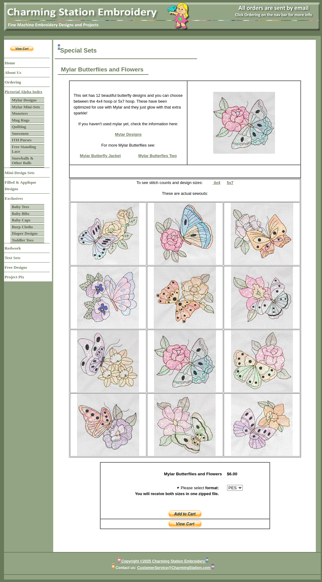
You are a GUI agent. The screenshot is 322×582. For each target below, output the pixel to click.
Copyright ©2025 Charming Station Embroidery (163, 561)
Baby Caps (21, 220)
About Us (13, 72)
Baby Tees (20, 206)
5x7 (230, 182)
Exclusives (14, 198)
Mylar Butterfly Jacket (100, 155)
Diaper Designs (25, 233)
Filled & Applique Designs (20, 185)
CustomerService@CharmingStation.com (174, 568)
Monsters (20, 113)
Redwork (13, 248)
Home (10, 63)
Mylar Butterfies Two (157, 155)
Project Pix (14, 277)
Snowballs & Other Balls (22, 160)
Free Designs (16, 267)
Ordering (13, 82)
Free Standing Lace (24, 149)
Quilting (19, 126)
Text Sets (12, 257)
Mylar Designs (24, 100)
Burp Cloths (22, 227)
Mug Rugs (20, 120)
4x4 (216, 182)
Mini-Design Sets (19, 172)
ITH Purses (22, 140)
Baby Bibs (20, 213)
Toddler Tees (22, 240)
